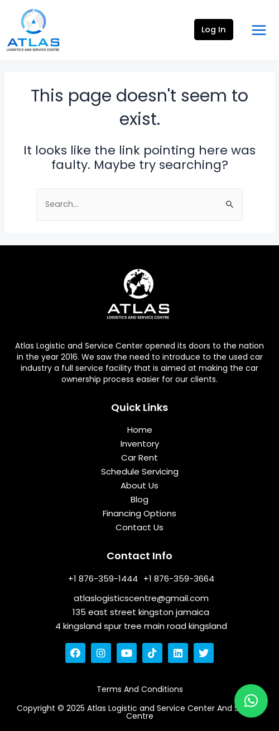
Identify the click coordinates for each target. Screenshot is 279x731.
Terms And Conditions (140, 689)
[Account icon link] (213, 30)
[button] (251, 701)
